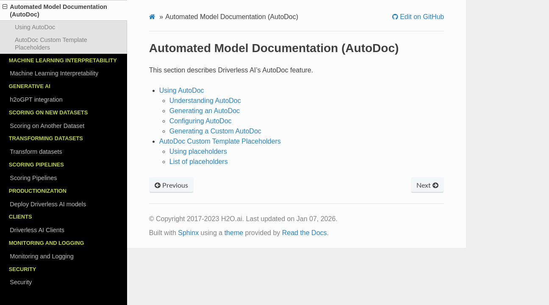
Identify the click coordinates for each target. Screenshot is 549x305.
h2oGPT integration (36, 99)
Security (21, 282)
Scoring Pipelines (33, 178)
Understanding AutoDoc (205, 100)
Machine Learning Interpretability (54, 73)
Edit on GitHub (421, 17)
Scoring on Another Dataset (47, 125)
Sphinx (188, 232)
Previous (171, 185)
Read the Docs (304, 232)
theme (234, 232)
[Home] (152, 17)
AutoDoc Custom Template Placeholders (51, 43)
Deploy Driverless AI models (48, 204)
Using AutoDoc (35, 27)
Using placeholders (198, 151)
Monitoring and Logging (41, 256)
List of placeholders (198, 161)
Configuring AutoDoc (200, 121)
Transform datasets (36, 151)
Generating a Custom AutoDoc (215, 131)
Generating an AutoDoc (204, 110)
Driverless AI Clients (37, 230)
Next (427, 185)
